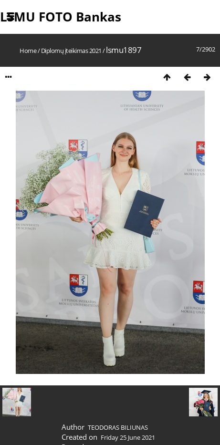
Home (28, 50)
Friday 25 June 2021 (128, 437)
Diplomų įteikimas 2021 (71, 50)
